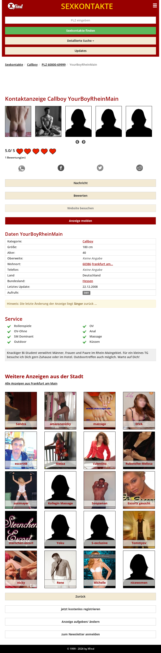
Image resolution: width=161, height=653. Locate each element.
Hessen (88, 281)
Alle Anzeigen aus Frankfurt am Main (31, 383)
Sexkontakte (14, 65)
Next (84, 142)
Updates (81, 51)
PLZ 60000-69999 (54, 65)
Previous (77, 142)
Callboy (32, 65)
